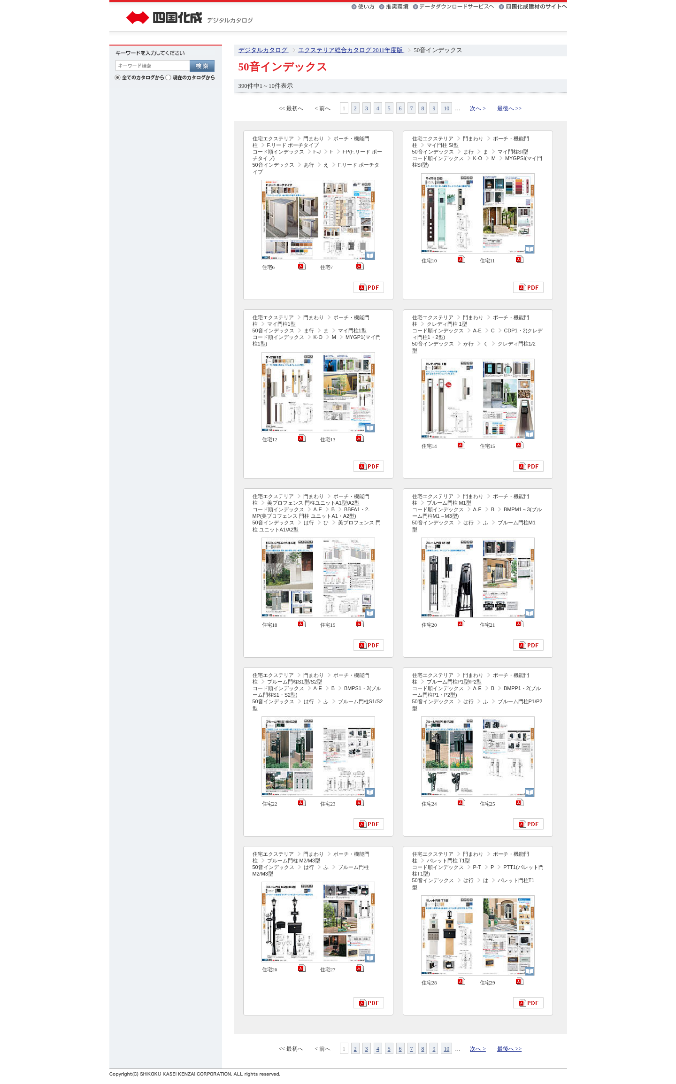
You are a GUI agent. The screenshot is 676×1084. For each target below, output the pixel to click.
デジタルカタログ (263, 50)
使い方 (363, 6)
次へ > (478, 108)
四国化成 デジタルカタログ (190, 16)
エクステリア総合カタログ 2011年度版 (351, 50)
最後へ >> (509, 108)
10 (446, 108)
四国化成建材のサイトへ (533, 6)
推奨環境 (393, 6)
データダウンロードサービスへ (453, 6)
